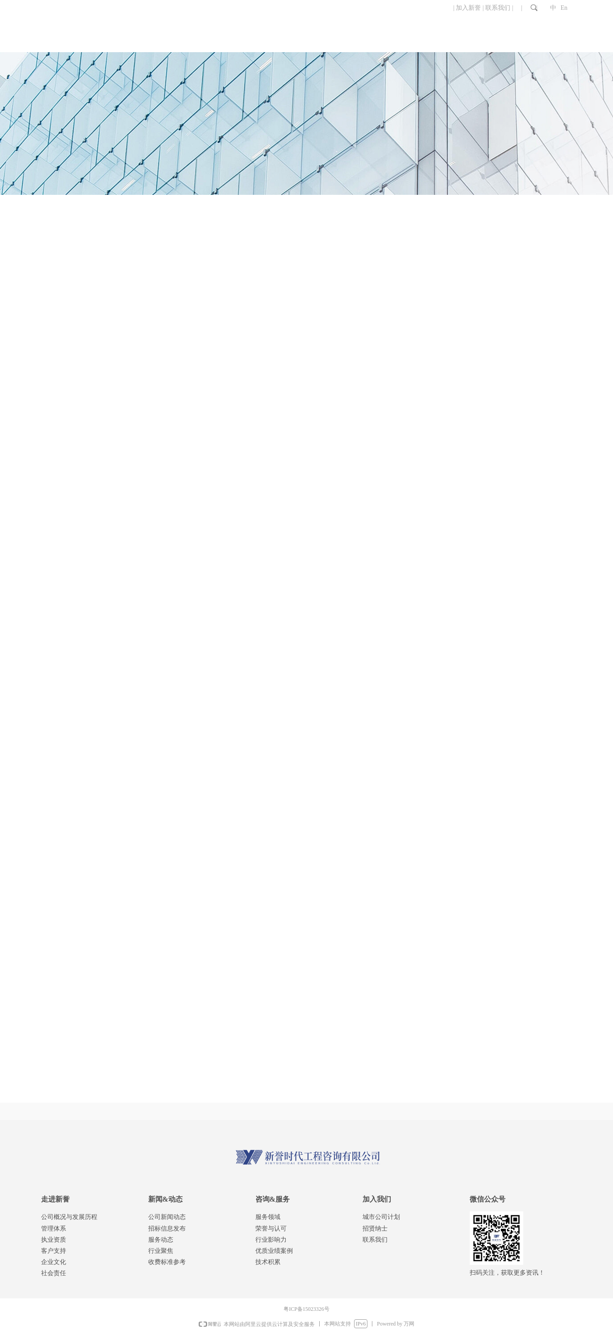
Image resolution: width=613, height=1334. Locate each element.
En (564, 7)
